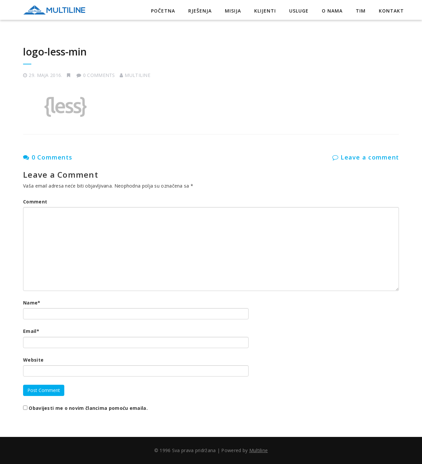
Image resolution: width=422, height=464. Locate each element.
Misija (233, 11)
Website (33, 360)
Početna (163, 11)
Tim (361, 11)
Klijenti (265, 11)
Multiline (137, 75)
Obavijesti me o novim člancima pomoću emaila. (88, 408)
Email (31, 331)
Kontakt (391, 11)
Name (32, 303)
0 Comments (47, 157)
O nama (332, 11)
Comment (35, 201)
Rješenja (200, 11)
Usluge (299, 11)
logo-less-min (55, 51)
